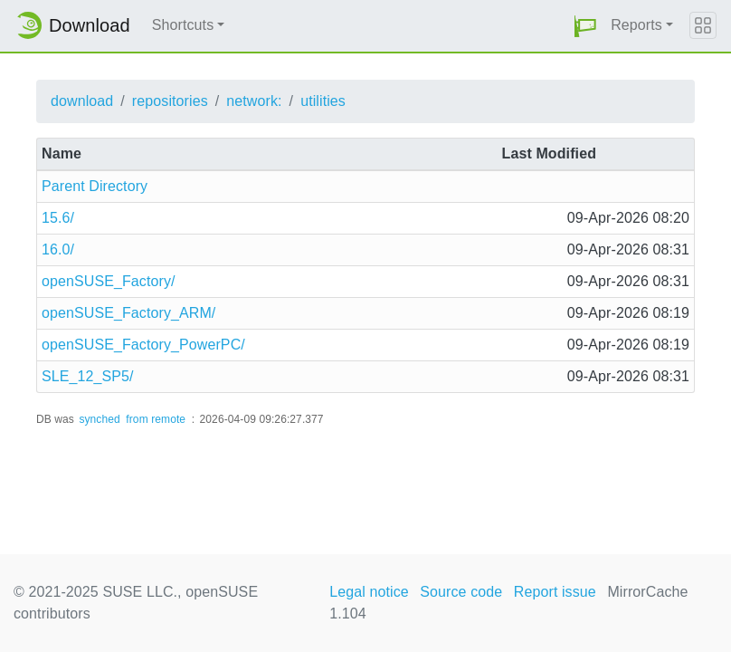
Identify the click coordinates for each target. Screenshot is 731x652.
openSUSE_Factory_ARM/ (128, 313)
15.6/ (58, 217)
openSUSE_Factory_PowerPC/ (143, 344)
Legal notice (369, 591)
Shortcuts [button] (183, 25)
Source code (461, 591)
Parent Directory (94, 186)
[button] (585, 25)
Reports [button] (636, 25)
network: (253, 101)
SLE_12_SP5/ (88, 376)
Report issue (555, 591)
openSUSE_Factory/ (109, 281)
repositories (170, 101)
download (82, 101)
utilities (323, 101)
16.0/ (58, 249)
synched (99, 419)
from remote (155, 419)
